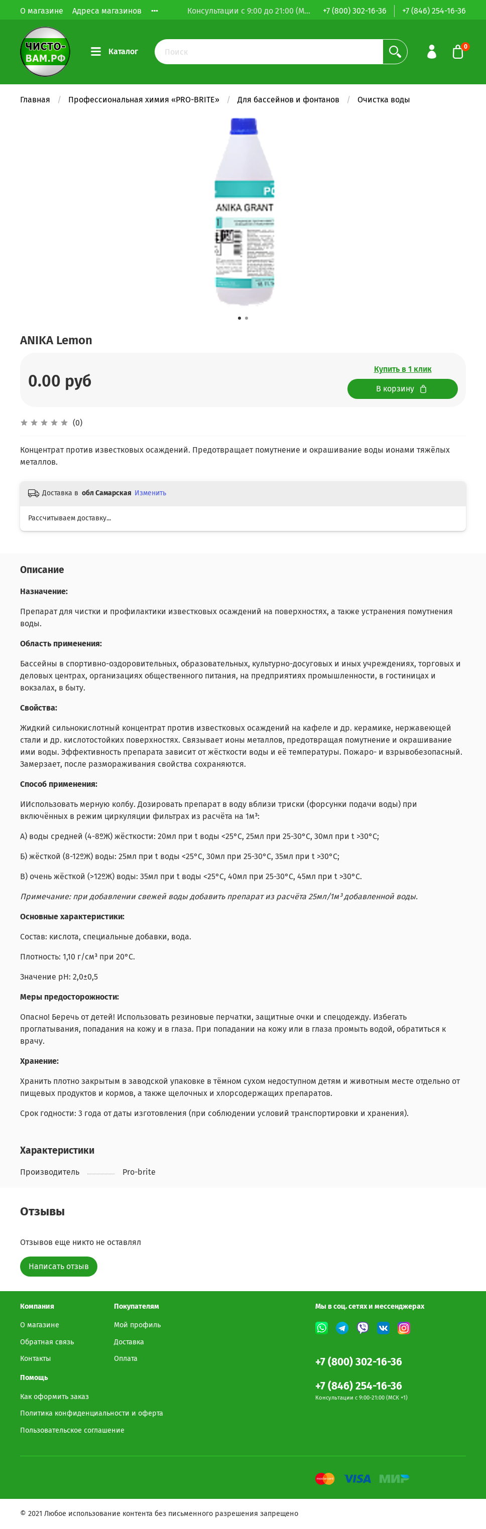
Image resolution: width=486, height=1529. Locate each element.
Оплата (126, 1358)
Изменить (150, 493)
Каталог (114, 52)
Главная (35, 99)
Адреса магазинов (107, 11)
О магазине (41, 11)
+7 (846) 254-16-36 (434, 11)
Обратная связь (47, 1342)
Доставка (129, 1342)
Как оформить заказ (54, 1397)
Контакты (35, 1358)
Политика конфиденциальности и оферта (91, 1413)
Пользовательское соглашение (72, 1430)
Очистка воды (383, 99)
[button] (239, 318)
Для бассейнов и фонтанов (288, 99)
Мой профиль (137, 1325)
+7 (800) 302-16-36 (355, 11)
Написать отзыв (59, 1266)
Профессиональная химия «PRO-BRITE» (143, 99)
